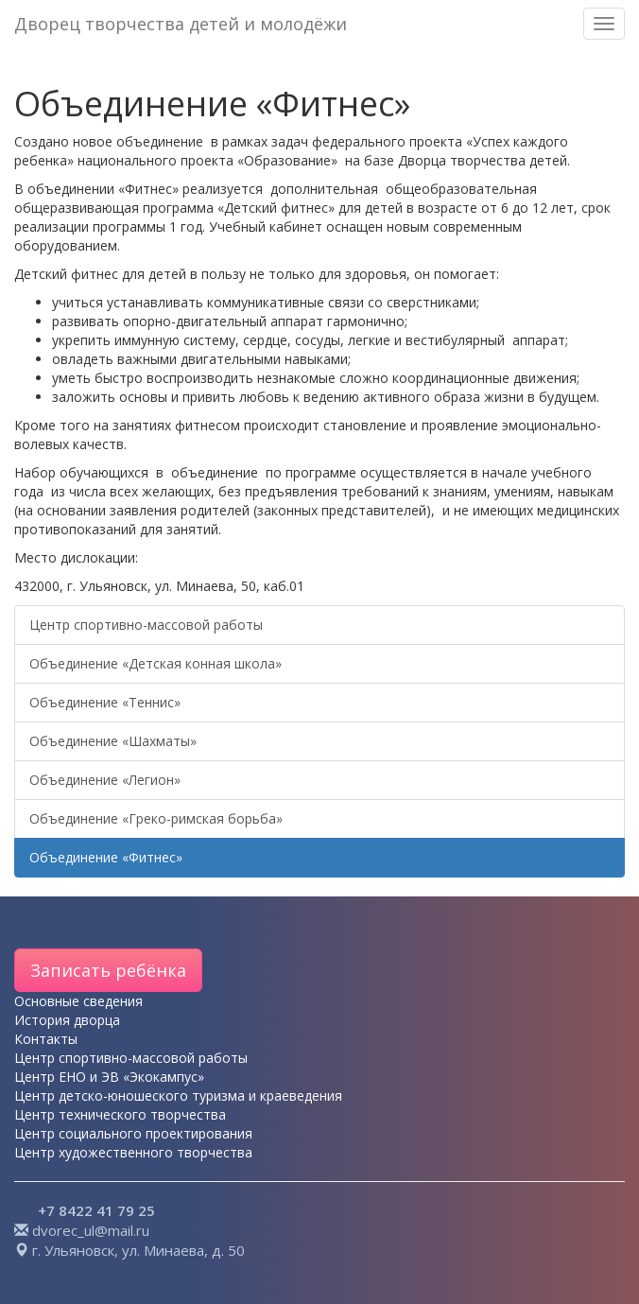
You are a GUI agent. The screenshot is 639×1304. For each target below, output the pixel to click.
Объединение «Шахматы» (113, 741)
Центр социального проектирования (133, 1133)
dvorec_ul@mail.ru (90, 1230)
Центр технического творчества (120, 1114)
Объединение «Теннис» (105, 702)
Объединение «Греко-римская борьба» (156, 818)
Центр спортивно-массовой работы (146, 625)
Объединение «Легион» (105, 780)
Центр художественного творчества (133, 1152)
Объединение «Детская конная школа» (155, 663)
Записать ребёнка (108, 970)
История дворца (67, 1020)
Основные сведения (78, 1001)
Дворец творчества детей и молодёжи (180, 23)
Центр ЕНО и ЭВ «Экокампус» (109, 1077)
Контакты (46, 1039)
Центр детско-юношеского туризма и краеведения (178, 1095)
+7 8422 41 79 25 (96, 1210)
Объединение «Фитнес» (105, 857)
